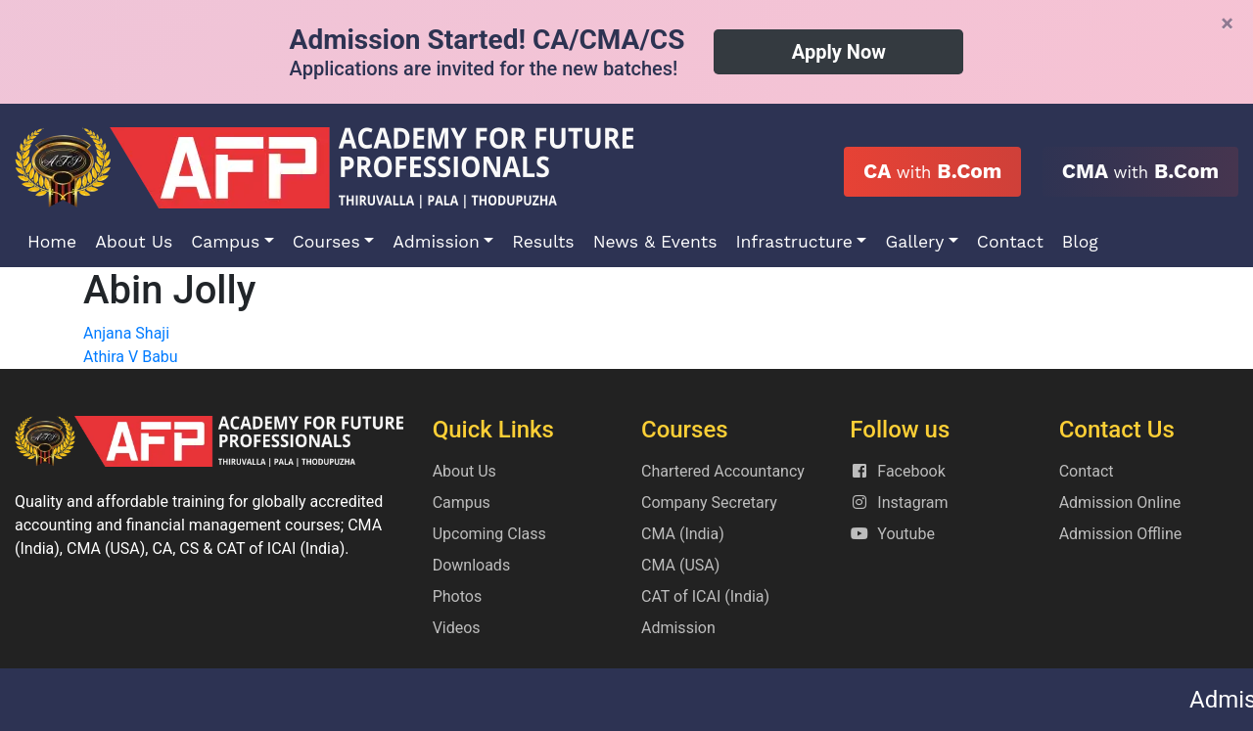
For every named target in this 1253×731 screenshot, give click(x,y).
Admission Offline (1121, 534)
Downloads (471, 565)
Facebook (897, 471)
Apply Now (839, 52)
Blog (1080, 241)
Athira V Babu (130, 356)
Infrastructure (794, 241)
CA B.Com (932, 171)
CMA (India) (682, 534)
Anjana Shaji (126, 333)
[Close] (1227, 23)
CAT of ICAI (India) (705, 596)
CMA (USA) (680, 565)
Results (543, 241)
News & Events (655, 241)
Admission (436, 241)
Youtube (892, 534)
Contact (1010, 241)
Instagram (899, 502)
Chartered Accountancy (723, 471)
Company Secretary (709, 502)
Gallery (914, 241)
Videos (457, 627)
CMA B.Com (1140, 171)
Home (51, 241)
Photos (458, 596)
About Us (133, 241)
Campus (225, 241)
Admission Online (1120, 502)
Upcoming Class (489, 534)
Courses (326, 241)
